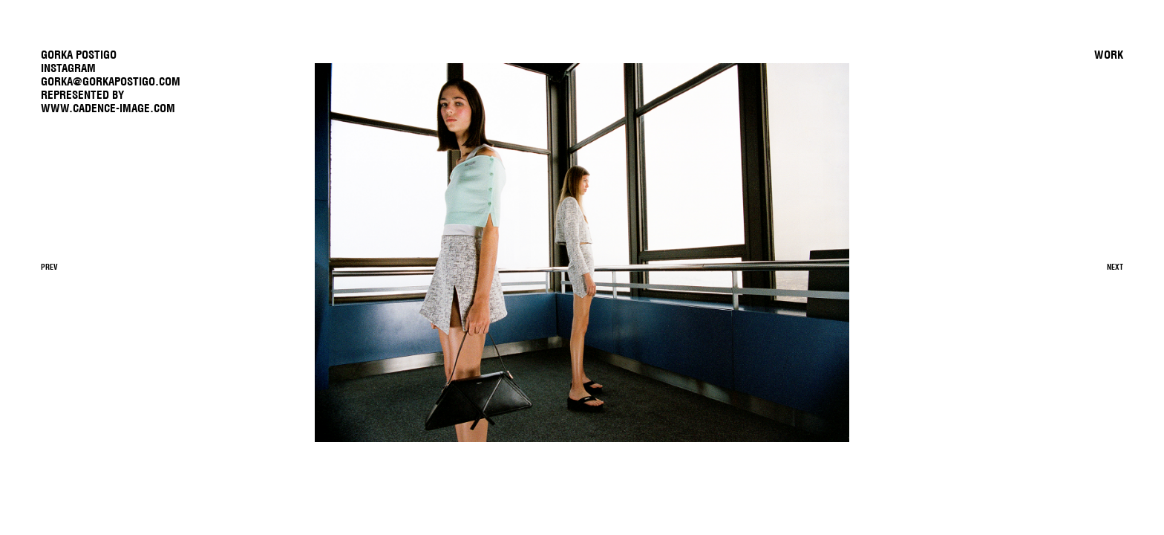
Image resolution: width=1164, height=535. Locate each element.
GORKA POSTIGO (79, 55)
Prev (49, 267)
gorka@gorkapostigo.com (110, 81)
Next (1115, 267)
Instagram (68, 68)
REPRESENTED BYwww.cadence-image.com (108, 101)
